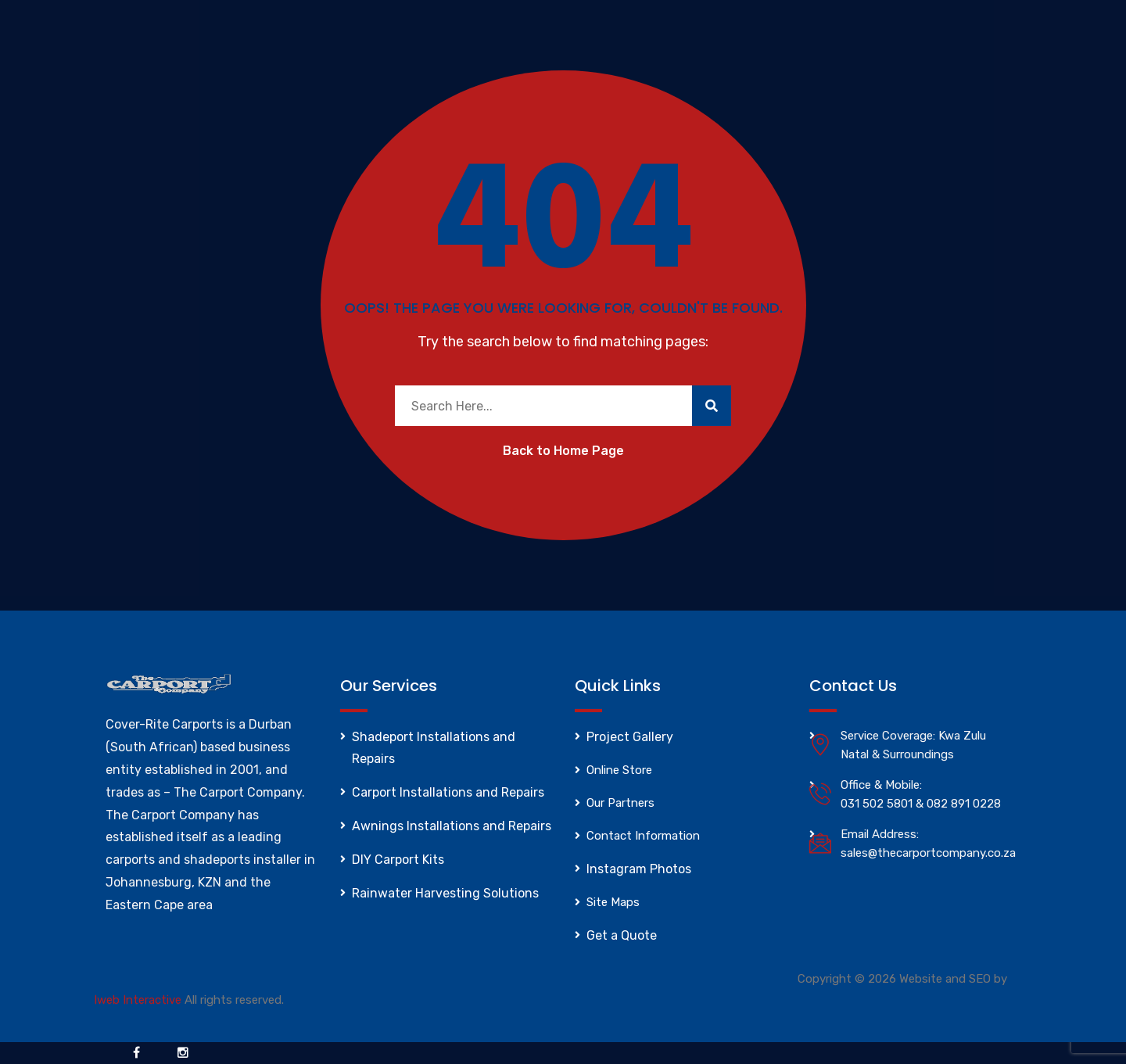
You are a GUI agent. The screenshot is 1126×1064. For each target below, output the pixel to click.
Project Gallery (629, 736)
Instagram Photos (638, 869)
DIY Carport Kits (398, 859)
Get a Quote (621, 935)
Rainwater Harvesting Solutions (445, 893)
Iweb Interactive (137, 1000)
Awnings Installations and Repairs (451, 826)
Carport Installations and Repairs (448, 792)
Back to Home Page (563, 450)
